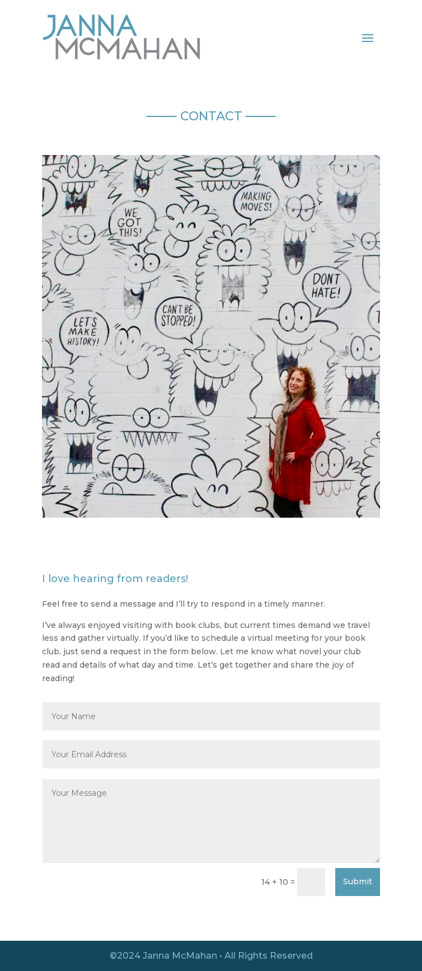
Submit (357, 881)
